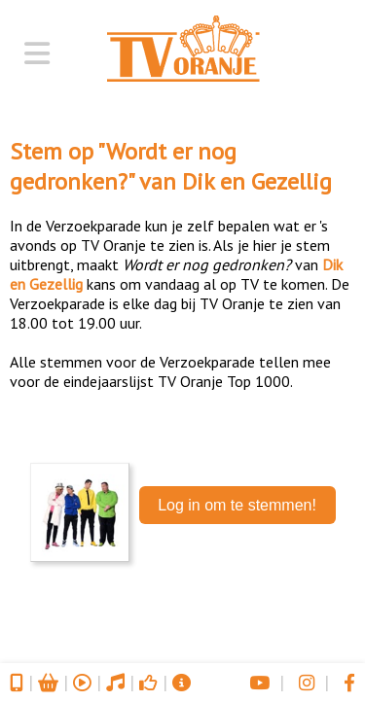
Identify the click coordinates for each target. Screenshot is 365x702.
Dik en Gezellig (257, 181)
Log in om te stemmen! (237, 505)
